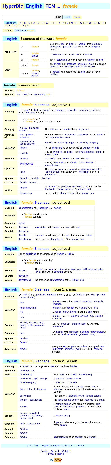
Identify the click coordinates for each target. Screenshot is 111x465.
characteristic (57, 54)
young (84, 308)
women (91, 60)
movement (58, 326)
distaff (35, 56)
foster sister (40, 389)
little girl (43, 378)
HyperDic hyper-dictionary (57, 445)
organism (65, 324)
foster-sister (26, 389)
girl (35, 378)
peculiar (75, 54)
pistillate (24, 153)
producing (63, 142)
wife (57, 406)
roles (67, 137)
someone (24, 415)
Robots (60, 454)
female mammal (28, 308)
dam (22, 302)
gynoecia (57, 152)
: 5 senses (35, 105)
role (98, 404)
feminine (24, 158)
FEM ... (52, 6)
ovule (82, 152)
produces (97, 44)
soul (30, 418)
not (77, 158)
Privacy (50, 454)
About (77, 17)
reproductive (56, 137)
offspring (96, 46)
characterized (79, 324)
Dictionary (10, 23)
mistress (67, 406)
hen (22, 317)
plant (71, 44)
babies (54, 74)
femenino (24, 178)
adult (60, 400)
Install (67, 17)
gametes (67, 46)
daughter (58, 389)
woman (89, 54)
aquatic (75, 316)
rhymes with (41, 94)
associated (50, 158)
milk (96, 308)
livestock (57, 304)
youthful (60, 378)
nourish (70, 308)
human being (85, 374)
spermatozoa (88, 66)
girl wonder (25, 396)
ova (75, 46)
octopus (99, 316)
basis (99, 134)
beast (22, 325)
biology (23, 128)
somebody (37, 415)
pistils (70, 152)
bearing (84, 142)
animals (57, 308)
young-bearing (27, 144)
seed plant (52, 154)
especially (88, 301)
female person (35, 74)
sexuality (24, 137)
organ (98, 152)
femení (33, 182)
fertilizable (56, 46)
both (55, 162)
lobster (58, 318)
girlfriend (80, 406)
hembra (46, 178)
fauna (23, 328)
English (34, 6)
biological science (29, 129)
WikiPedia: (25, 30)
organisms (84, 129)
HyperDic (13, 6)
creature (39, 325)
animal (81, 44)
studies (67, 129)
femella (23, 182)
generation (50, 174)
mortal (23, 418)
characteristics (86, 162)
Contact (79, 445)
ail (18, 94)
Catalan (66, 451)
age (90, 312)
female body (26, 374)
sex (62, 44)
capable (49, 142)
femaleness (26, 193)
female (23, 148)
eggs (71, 142)
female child (26, 378)
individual (34, 413)
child (58, 382)
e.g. (92, 316)
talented (72, 396)
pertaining (62, 60)
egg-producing (27, 141)
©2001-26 (33, 445)
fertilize (65, 334)
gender (29, 134)
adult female (35, 400)
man (101, 400)
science (54, 129)
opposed (88, 400)
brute (30, 325)
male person (33, 423)
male (66, 66)
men (88, 158)
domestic (98, 301)
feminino (36, 178)
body (61, 374)
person (56, 72)
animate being (36, 322)
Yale (26, 94)
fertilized (55, 66)
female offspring (28, 382)
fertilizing (83, 172)
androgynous (26, 164)
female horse (69, 312)
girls (101, 60)
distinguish (70, 134)
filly (21, 312)
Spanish (55, 451)
